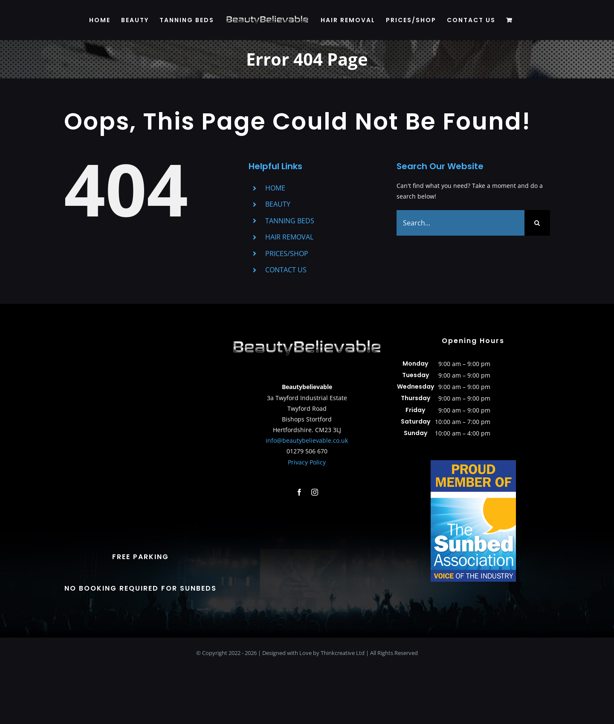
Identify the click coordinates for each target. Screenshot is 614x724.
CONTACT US (286, 269)
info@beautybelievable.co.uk (307, 440)
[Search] (537, 223)
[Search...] (460, 223)
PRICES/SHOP (286, 253)
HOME (275, 188)
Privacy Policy (307, 462)
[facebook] (299, 492)
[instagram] (314, 492)
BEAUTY (277, 204)
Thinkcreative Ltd (343, 653)
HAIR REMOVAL (289, 237)
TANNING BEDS (289, 220)
